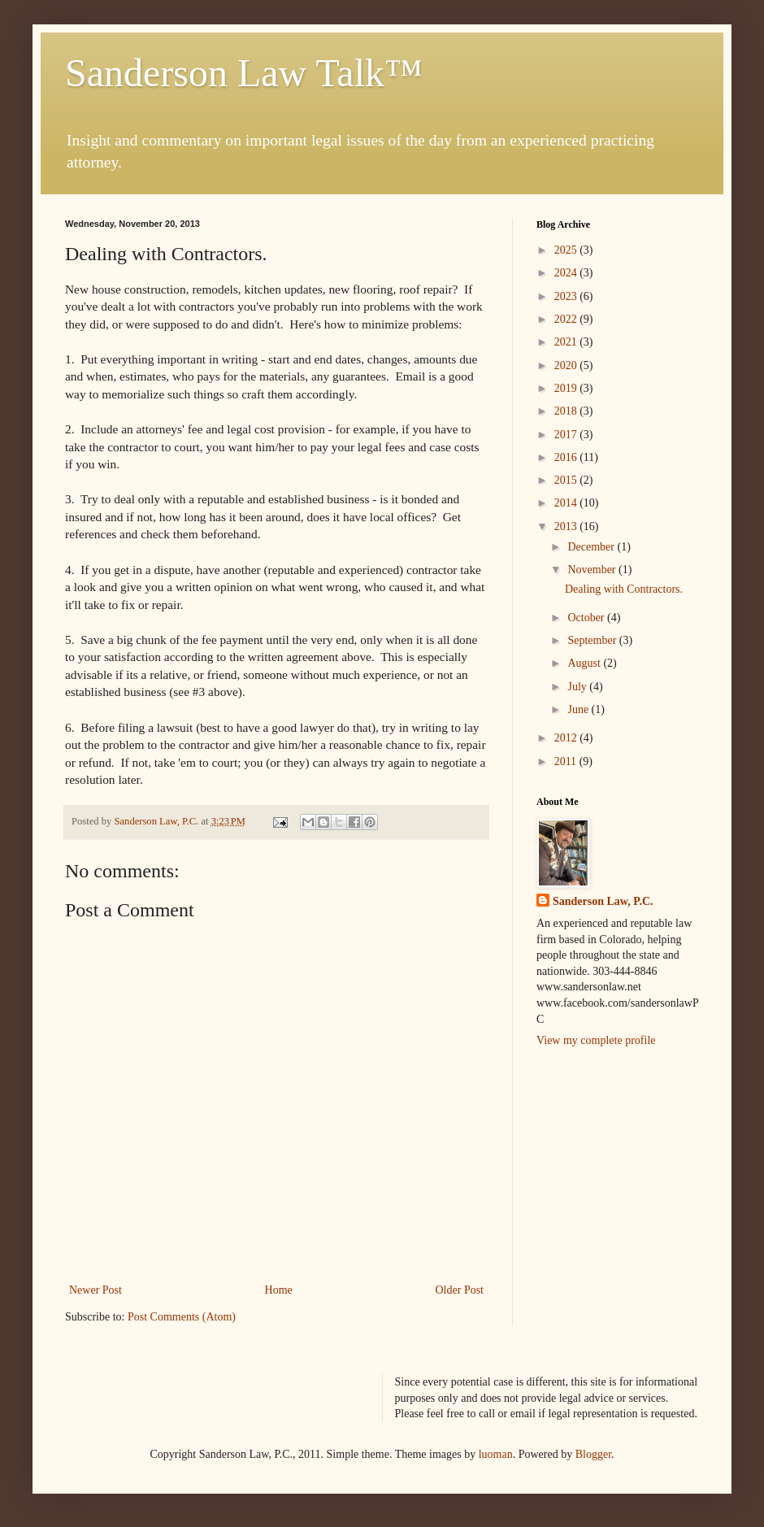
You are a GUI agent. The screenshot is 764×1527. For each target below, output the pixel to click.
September (593, 640)
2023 (567, 296)
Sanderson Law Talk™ (244, 72)
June (579, 709)
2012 (567, 738)
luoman (496, 1454)
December (592, 547)
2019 (567, 388)
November (593, 569)
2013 (567, 526)
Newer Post (95, 1290)
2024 (567, 273)
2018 (567, 411)
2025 (567, 250)
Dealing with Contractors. (624, 589)
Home (279, 1290)
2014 (567, 503)
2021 (567, 342)
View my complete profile (596, 1040)
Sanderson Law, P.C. (603, 901)
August (585, 663)
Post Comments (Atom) (182, 1317)
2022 (567, 319)
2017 (567, 435)
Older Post (460, 1290)
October (587, 617)
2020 (567, 365)
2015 (567, 480)
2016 (567, 457)
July (578, 687)
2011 (567, 761)
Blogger (593, 1454)
